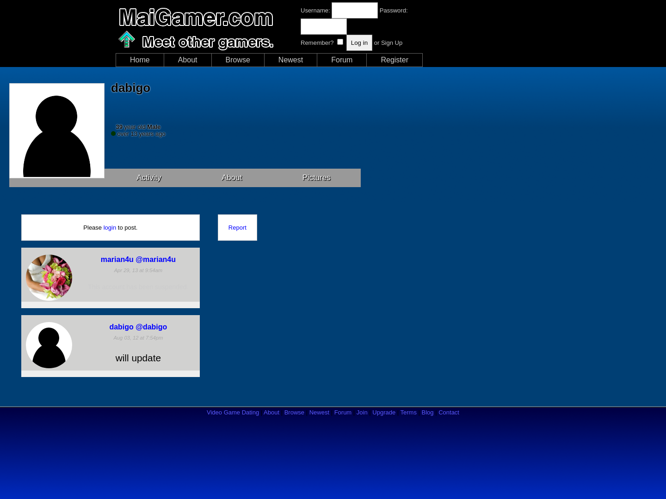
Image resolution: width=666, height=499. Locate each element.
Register (394, 60)
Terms (409, 412)
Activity (148, 177)
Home (140, 60)
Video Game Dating (233, 412)
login (110, 227)
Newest (290, 60)
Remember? (317, 42)
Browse (238, 60)
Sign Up (391, 42)
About (187, 60)
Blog (428, 412)
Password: (394, 10)
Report (237, 227)
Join (362, 412)
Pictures (316, 177)
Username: (315, 10)
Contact (448, 412)
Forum (341, 60)
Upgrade (383, 412)
